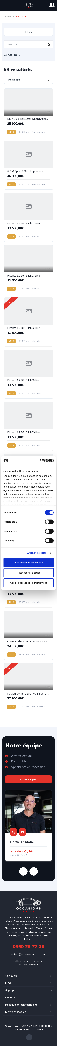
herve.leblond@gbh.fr (21, 851)
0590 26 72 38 (28, 946)
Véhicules (11, 975)
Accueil (7, 16)
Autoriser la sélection (28, 572)
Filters (28, 31)
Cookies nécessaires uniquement (28, 582)
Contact (10, 997)
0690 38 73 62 (18, 854)
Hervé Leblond (22, 842)
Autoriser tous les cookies (28, 562)
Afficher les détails (37, 553)
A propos (11, 990)
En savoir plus (28, 779)
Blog (8, 982)
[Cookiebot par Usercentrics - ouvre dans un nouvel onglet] (41, 461)
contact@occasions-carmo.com (28, 954)
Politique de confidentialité (21, 1004)
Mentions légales (15, 1011)
